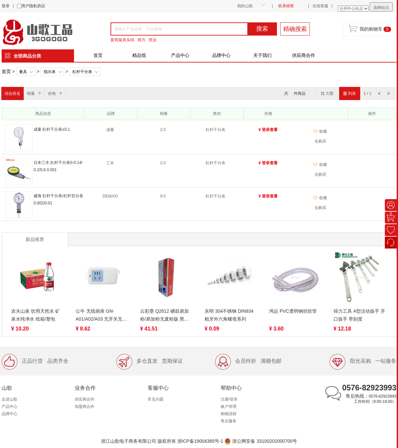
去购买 (320, 141)
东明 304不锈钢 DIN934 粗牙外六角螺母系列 (229, 315)
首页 (98, 55)
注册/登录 (229, 399)
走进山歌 (9, 399)
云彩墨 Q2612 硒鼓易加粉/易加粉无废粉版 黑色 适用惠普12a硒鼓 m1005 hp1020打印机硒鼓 (165, 315)
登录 (6, 6)
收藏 (320, 131)
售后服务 (228, 421)
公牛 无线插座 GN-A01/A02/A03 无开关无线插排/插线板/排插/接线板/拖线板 (101, 315)
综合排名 (12, 93)
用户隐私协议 (33, 6)
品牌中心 (221, 55)
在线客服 (320, 6)
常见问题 (155, 399)
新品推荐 (35, 239)
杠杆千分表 (82, 71)
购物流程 (228, 413)
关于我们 (262, 55)
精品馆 (139, 55)
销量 (31, 93)
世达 (153, 40)
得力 (141, 40)
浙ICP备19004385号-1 (200, 441)
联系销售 (286, 6)
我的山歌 (245, 6)
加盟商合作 (84, 406)
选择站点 (381, 7)
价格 (52, 93)
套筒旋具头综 (122, 40)
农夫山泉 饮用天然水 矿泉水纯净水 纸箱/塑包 (35, 315)
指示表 (50, 71)
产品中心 (180, 55)
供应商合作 (303, 55)
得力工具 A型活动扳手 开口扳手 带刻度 (359, 315)
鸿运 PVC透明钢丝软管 (293, 311)
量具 (23, 71)
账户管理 (228, 406)
